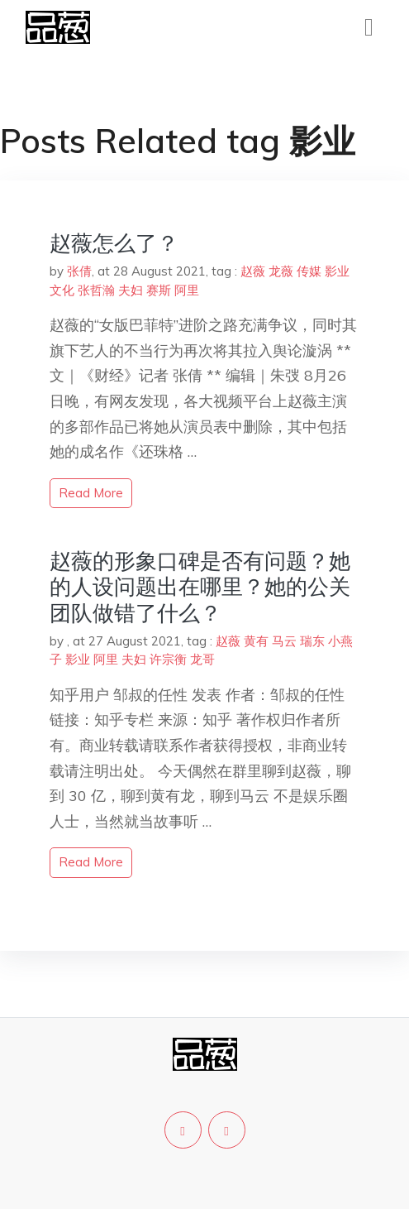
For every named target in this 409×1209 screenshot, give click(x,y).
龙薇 (281, 271)
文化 (62, 290)
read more (91, 493)
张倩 (79, 271)
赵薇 (252, 271)
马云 (284, 641)
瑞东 (312, 641)
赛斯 (158, 290)
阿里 (186, 290)
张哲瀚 (96, 290)
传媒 (309, 271)
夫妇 (130, 290)
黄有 (256, 641)
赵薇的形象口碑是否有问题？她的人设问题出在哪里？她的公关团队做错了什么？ (200, 586)
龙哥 (202, 659)
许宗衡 (168, 659)
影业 (337, 271)
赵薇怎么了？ (114, 243)
